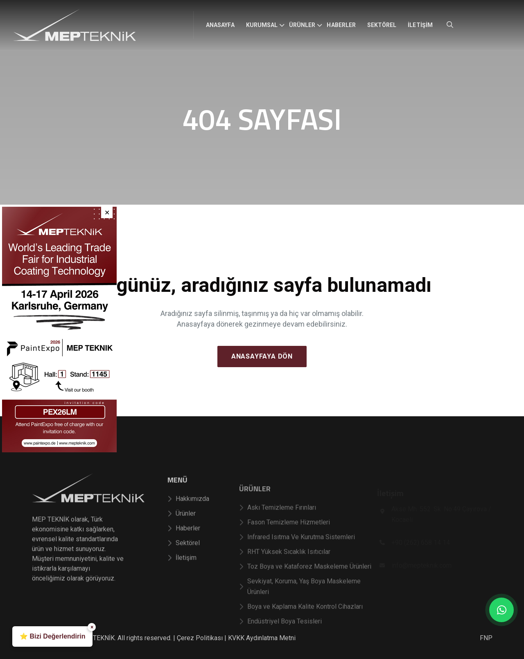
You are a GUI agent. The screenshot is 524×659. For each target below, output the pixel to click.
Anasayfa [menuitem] (220, 25)
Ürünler (181, 526)
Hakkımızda (188, 512)
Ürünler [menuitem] (302, 25)
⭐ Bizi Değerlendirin (52, 636)
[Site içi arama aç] (450, 24)
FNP (486, 638)
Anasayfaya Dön (262, 356)
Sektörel (183, 556)
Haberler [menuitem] (341, 25)
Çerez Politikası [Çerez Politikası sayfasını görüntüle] (200, 638)
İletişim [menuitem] (420, 25)
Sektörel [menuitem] (381, 25)
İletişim (181, 571)
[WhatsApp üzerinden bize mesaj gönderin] (501, 610)
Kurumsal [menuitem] (262, 25)
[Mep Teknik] (88, 511)
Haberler (183, 541)
